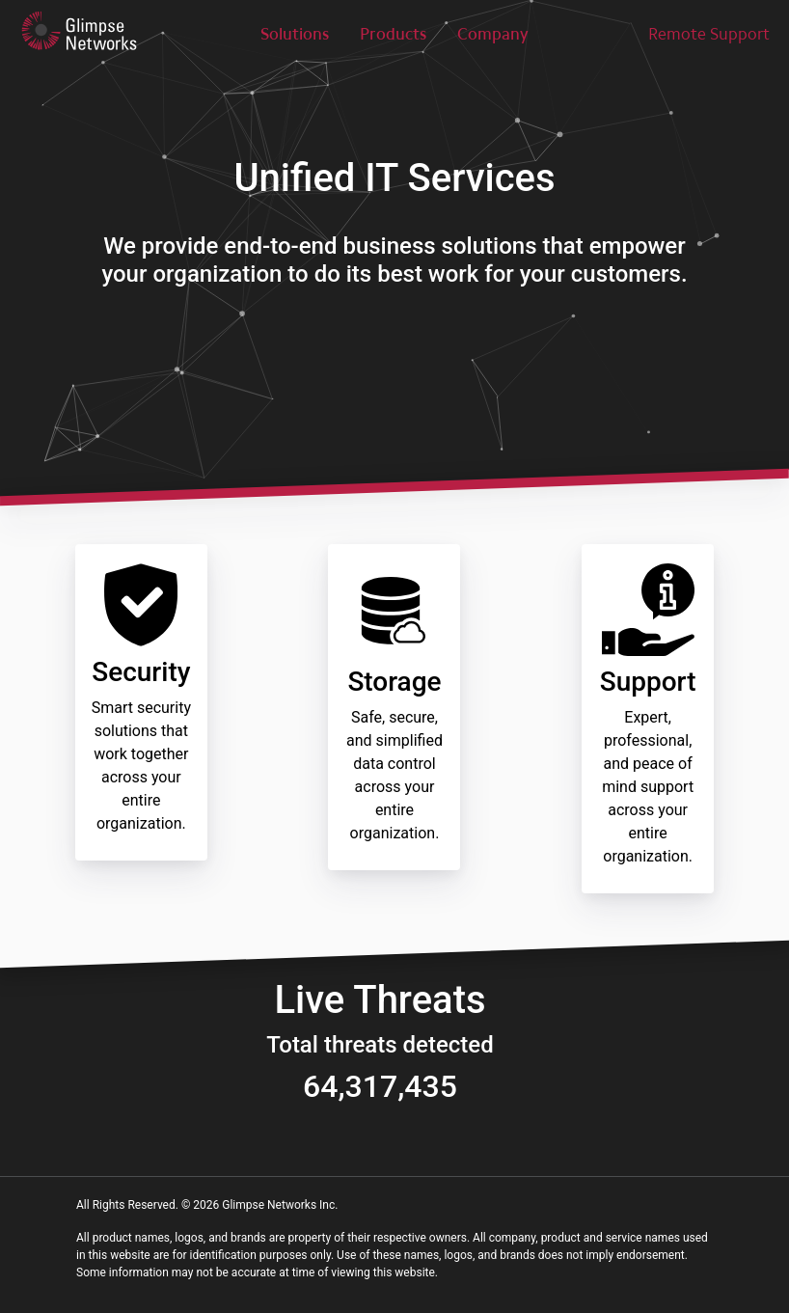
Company (493, 33)
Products (393, 33)
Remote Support (709, 33)
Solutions (294, 33)
